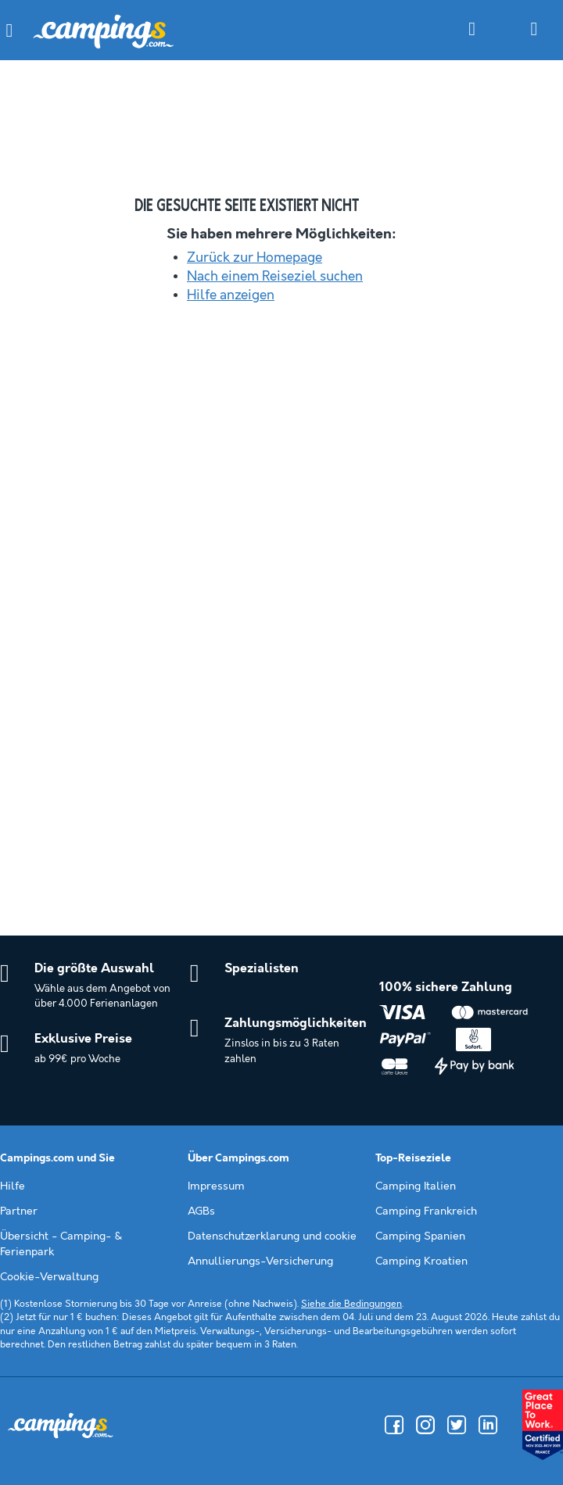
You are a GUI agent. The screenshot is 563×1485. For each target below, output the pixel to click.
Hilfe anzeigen (230, 295)
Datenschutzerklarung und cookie (272, 1236)
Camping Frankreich (426, 1211)
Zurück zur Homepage (254, 258)
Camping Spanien (420, 1236)
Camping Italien (415, 1186)
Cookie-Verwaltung (49, 1277)
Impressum (216, 1186)
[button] (9, 30)
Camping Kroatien (421, 1261)
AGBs (201, 1211)
